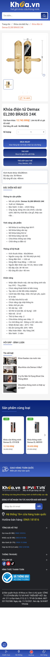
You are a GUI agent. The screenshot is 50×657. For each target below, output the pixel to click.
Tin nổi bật (8, 353)
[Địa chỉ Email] (19, 506)
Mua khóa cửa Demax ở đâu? (30, 367)
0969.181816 (31, 519)
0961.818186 (24, 547)
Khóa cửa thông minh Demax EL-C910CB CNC (12, 442)
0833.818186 (20, 538)
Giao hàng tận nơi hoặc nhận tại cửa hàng (25, 143)
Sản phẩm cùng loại (16, 408)
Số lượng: (7, 132)
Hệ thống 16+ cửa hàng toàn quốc (26, 514)
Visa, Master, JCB (25, 161)
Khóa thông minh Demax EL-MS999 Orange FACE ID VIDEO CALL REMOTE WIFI (36, 444)
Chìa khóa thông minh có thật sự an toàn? (31, 386)
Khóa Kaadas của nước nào (29, 358)
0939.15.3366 (21, 542)
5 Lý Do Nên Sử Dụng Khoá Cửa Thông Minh (31, 377)
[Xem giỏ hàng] (43, 653)
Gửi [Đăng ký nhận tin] (39, 506)
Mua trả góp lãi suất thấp (25, 152)
